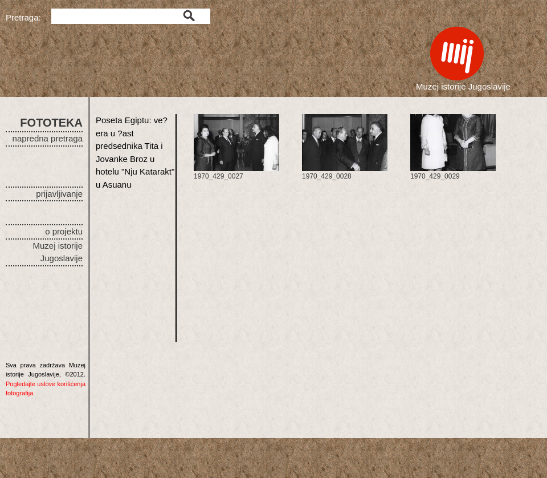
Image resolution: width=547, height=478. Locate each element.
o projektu (64, 231)
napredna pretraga (48, 138)
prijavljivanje (59, 194)
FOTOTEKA (51, 122)
